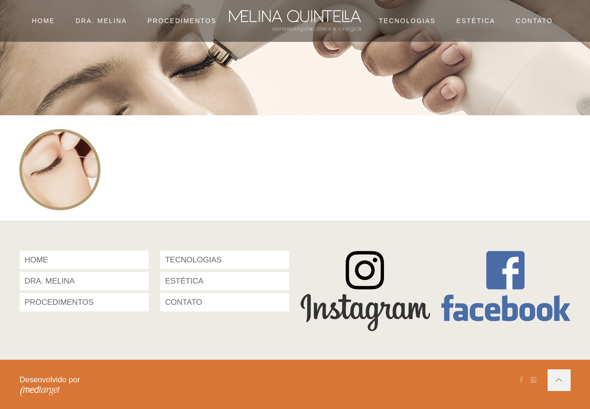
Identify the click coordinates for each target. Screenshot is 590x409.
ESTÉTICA (184, 281)
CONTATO (183, 302)
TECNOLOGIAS (193, 259)
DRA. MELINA (49, 281)
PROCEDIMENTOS (59, 302)
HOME (36, 259)
